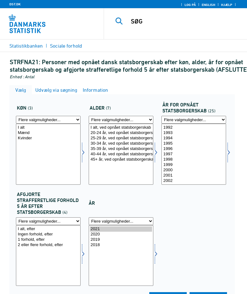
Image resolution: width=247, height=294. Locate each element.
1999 (194, 165)
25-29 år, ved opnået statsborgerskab (121, 138)
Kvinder (48, 138)
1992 (194, 127)
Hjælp (226, 5)
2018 (121, 245)
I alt (48, 127)
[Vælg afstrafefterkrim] (48, 255)
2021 (121, 229)
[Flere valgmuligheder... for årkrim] (193, 120)
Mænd (48, 133)
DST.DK (15, 4)
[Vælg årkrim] (193, 154)
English (208, 5)
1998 (194, 159)
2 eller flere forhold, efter (48, 245)
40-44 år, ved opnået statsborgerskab (121, 154)
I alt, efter (48, 229)
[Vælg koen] (48, 154)
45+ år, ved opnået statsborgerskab (121, 159)
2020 (121, 234)
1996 (194, 149)
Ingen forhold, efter (48, 234)
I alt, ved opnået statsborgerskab (121, 127)
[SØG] (185, 21)
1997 (194, 154)
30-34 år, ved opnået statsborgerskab (121, 143)
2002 (194, 180)
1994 (194, 138)
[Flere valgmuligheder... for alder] (121, 120)
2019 (121, 239)
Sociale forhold (66, 46)
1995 (194, 143)
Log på (190, 5)
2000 (194, 170)
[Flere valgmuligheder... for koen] (48, 120)
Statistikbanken (26, 46)
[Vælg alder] (121, 154)
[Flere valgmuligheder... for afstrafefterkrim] (48, 221)
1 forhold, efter (48, 239)
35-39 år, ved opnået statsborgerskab (121, 149)
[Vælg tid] (121, 255)
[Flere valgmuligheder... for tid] (121, 221)
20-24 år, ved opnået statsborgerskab (121, 133)
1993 (194, 133)
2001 (194, 175)
